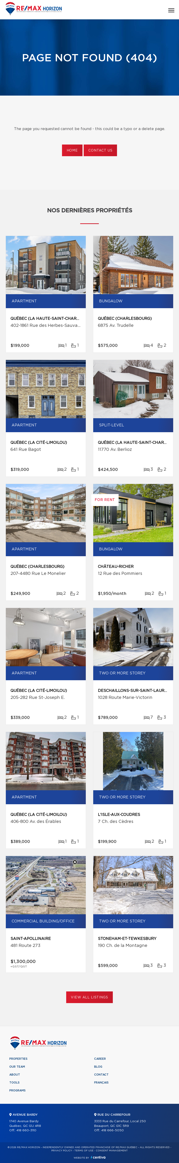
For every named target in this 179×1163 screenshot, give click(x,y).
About (14, 1074)
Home (72, 150)
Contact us (100, 150)
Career (100, 1058)
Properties (18, 1058)
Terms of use (83, 1150)
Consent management (112, 1150)
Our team (17, 1066)
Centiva (98, 1157)
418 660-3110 (26, 1130)
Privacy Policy (61, 1150)
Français (101, 1082)
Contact (101, 1074)
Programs (17, 1090)
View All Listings (89, 997)
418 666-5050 (112, 1130)
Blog (98, 1066)
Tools (14, 1082)
